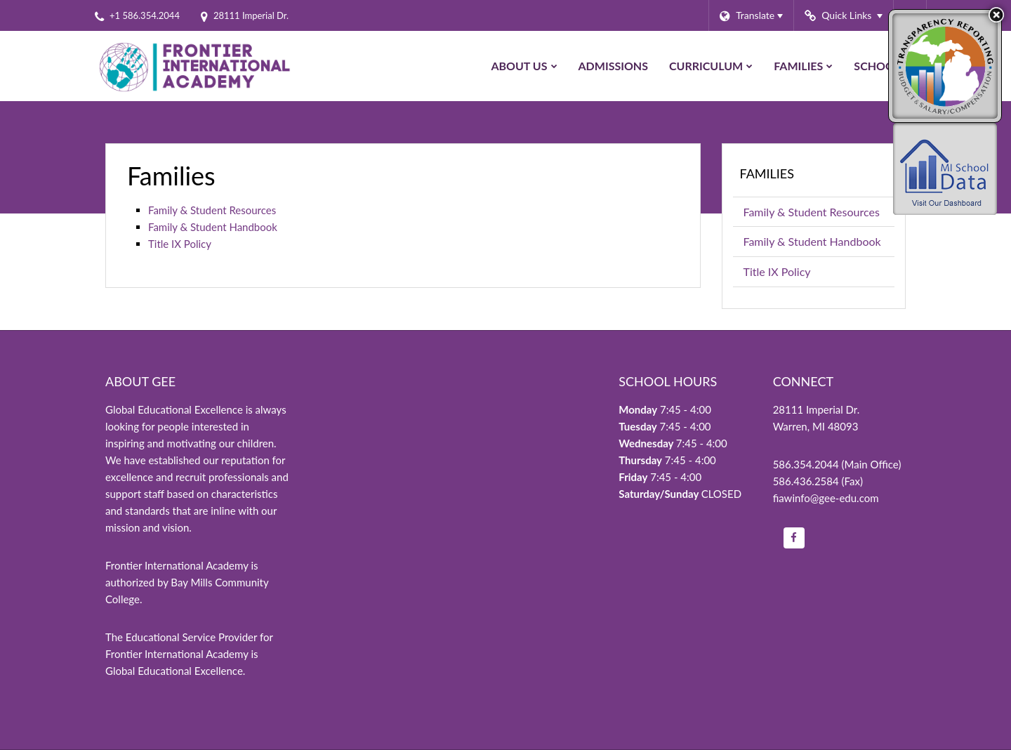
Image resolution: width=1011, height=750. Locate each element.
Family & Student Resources (212, 210)
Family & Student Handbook (819, 244)
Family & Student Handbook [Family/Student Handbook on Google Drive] (212, 227)
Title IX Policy (179, 243)
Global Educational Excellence (174, 670)
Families (767, 173)
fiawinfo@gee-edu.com (826, 498)
